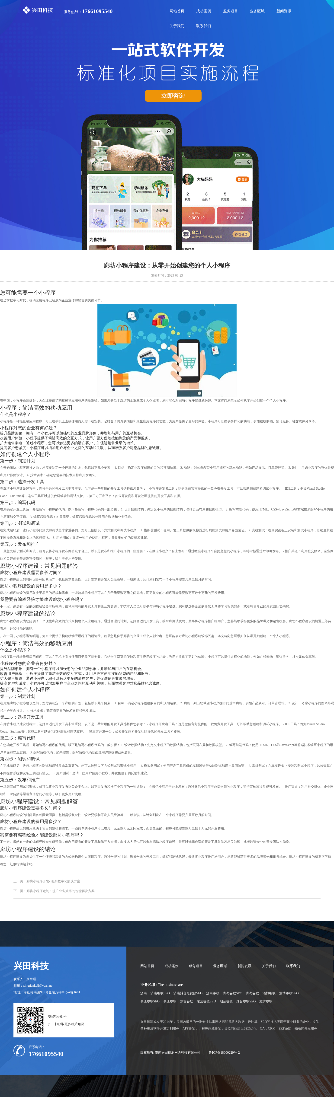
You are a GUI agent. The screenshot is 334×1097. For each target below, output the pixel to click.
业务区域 (257, 11)
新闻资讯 (283, 11)
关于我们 (177, 26)
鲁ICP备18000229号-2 (224, 1052)
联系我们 (203, 26)
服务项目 (230, 11)
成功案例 (203, 11)
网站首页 (177, 11)
